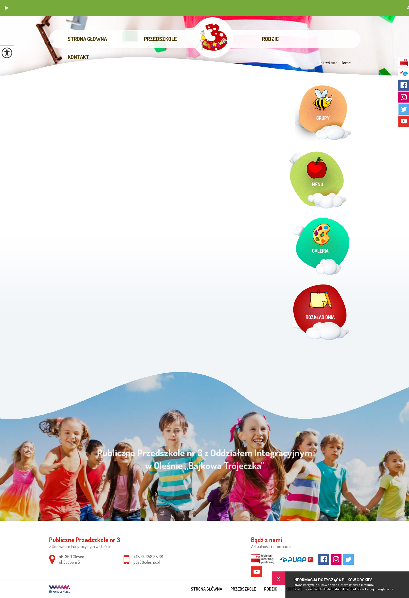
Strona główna (87, 38)
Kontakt (78, 56)
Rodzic (270, 38)
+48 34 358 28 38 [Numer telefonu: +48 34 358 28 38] (148, 556)
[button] (6, 8)
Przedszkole (160, 38)
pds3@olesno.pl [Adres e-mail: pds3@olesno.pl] (146, 562)
